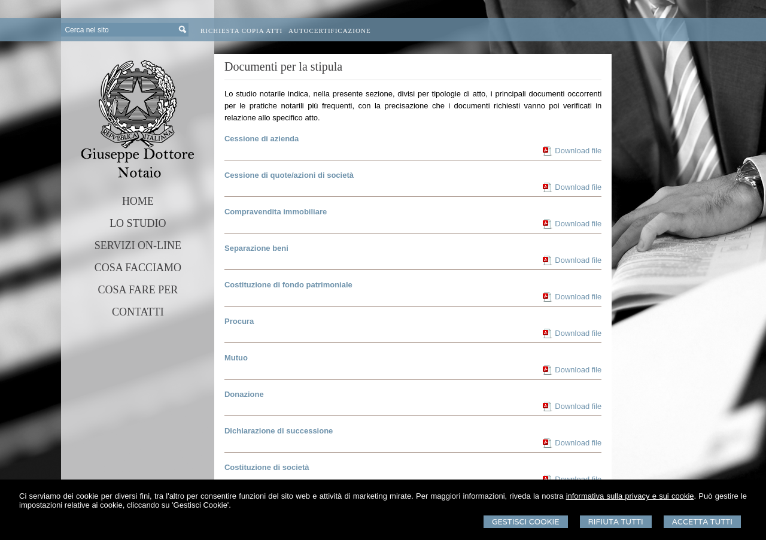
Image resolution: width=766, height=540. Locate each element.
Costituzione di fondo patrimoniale (288, 284)
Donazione (244, 394)
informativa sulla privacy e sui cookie (630, 496)
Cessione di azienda (261, 138)
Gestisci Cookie (526, 522)
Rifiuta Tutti (615, 522)
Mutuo (236, 357)
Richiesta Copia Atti (241, 30)
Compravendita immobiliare (275, 211)
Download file (578, 150)
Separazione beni (256, 248)
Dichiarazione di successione (278, 430)
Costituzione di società (266, 467)
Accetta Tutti (702, 522)
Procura (239, 321)
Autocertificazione (329, 30)
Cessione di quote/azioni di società (289, 175)
